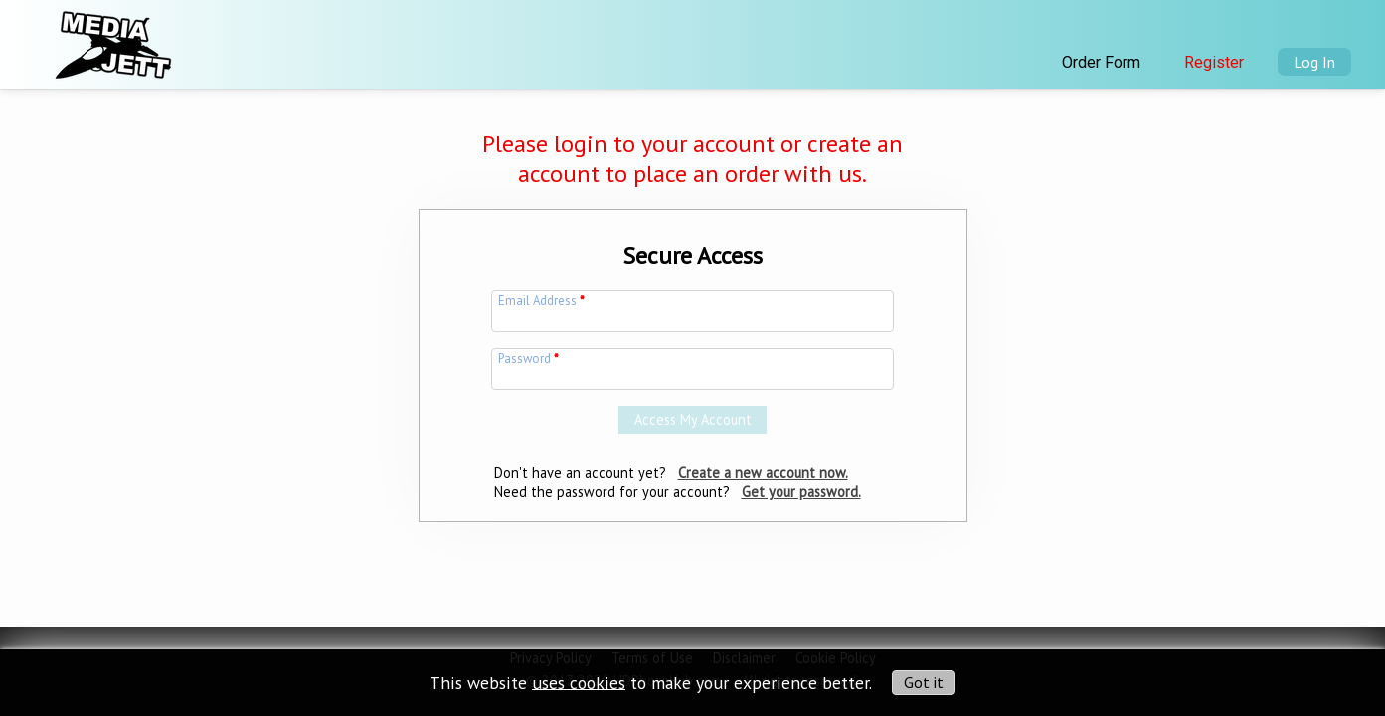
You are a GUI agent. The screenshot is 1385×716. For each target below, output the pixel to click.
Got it (924, 682)
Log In (1314, 62)
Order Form (1101, 62)
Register (1214, 62)
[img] (111, 39)
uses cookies (578, 681)
